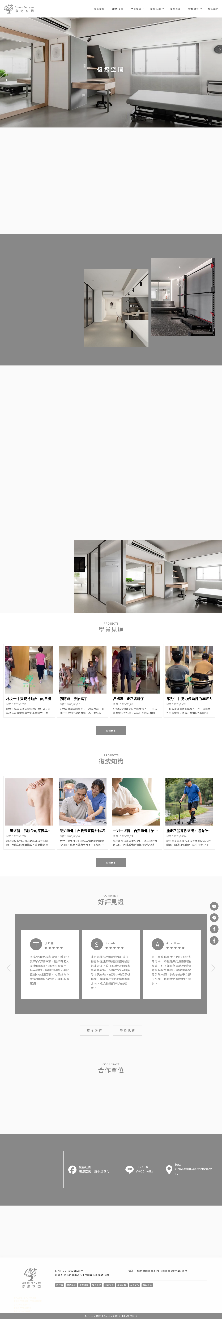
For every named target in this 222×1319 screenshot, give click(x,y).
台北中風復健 (30, 1297)
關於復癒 (99, 8)
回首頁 (59, 1285)
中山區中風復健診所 (23, 1307)
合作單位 (193, 8)
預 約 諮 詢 (197, 225)
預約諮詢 (213, 8)
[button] (6, 74)
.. (120, 1316)
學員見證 (136, 8)
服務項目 (117, 8)
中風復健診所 (36, 1300)
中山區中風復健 (21, 1300)
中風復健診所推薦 (22, 1311)
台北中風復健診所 (22, 1304)
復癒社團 (175, 8)
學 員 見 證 (127, 1030)
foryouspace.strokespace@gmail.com (162, 1270)
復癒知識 (155, 8)
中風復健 (18, 1297)
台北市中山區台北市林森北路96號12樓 (86, 1275)
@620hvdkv (75, 1270)
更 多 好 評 (94, 1030)
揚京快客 (99, 1316)
